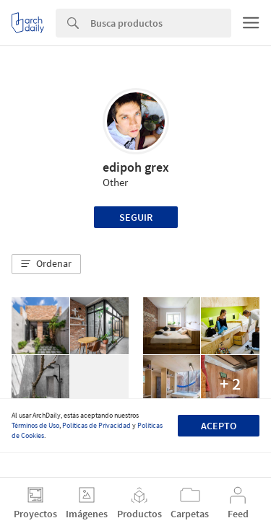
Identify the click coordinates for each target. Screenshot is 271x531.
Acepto (218, 425)
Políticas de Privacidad (96, 425)
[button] (46, 264)
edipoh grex (136, 167)
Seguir (135, 217)
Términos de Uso (35, 425)
